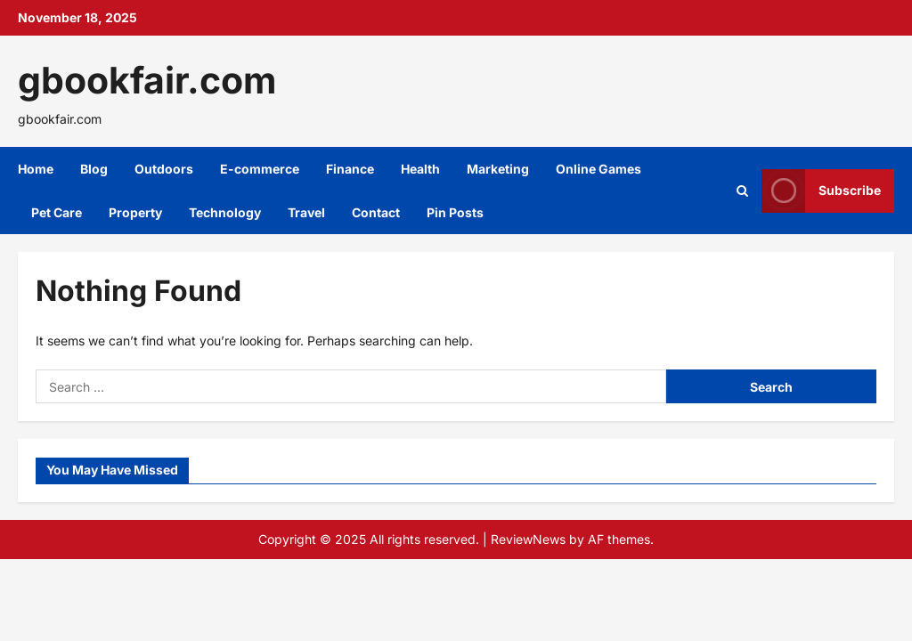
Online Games (598, 168)
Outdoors (163, 168)
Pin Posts (455, 212)
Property (135, 212)
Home (35, 168)
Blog (94, 168)
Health (420, 168)
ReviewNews (528, 539)
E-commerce (259, 168)
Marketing (498, 168)
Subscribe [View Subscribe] (821, 191)
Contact (376, 212)
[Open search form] (742, 191)
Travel (306, 212)
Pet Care (56, 212)
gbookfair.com (147, 80)
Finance (350, 168)
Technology (225, 212)
